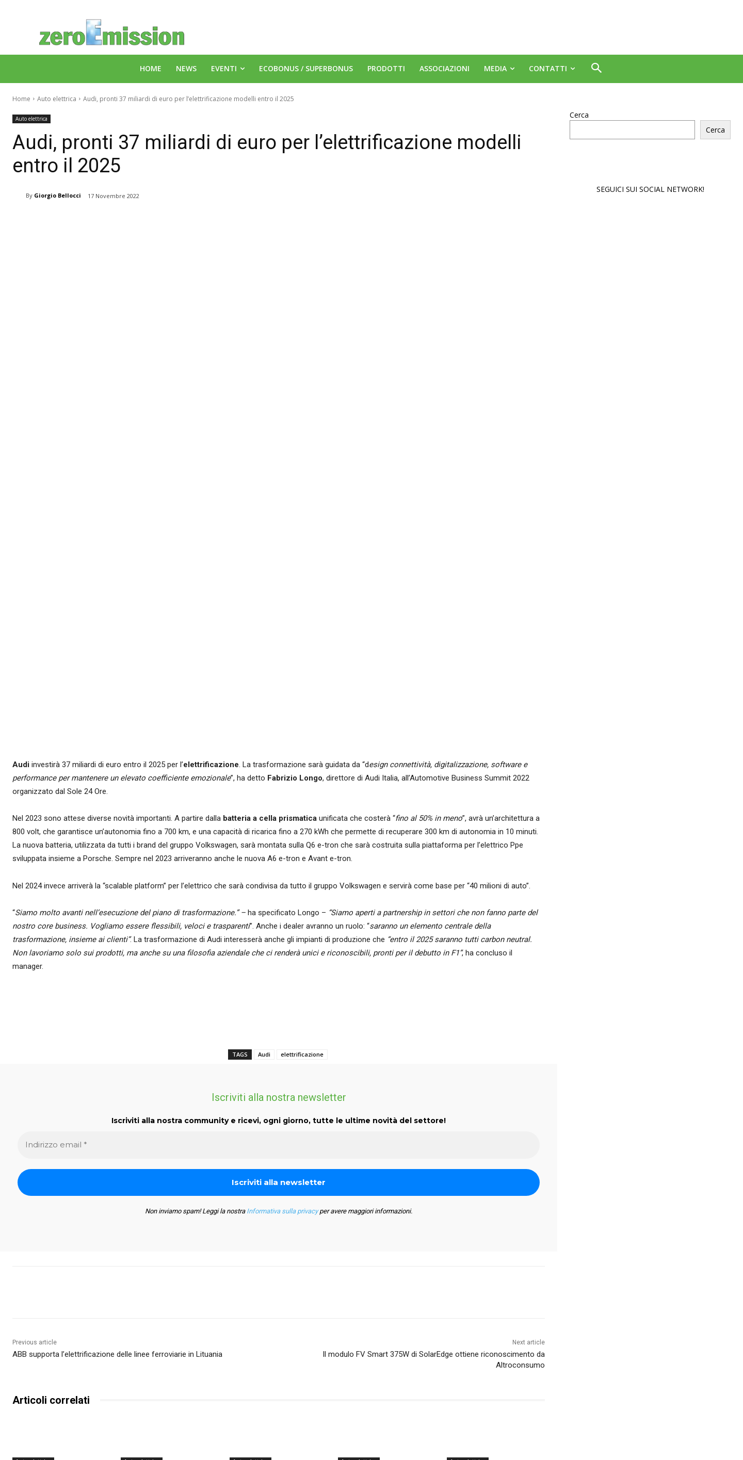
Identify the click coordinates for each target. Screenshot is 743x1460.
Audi (264, 921)
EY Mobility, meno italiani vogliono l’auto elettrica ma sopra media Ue (162, 1353)
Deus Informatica (634, 1450)
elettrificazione (302, 921)
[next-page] (35, 1397)
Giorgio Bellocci (57, 195)
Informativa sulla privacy (282, 1078)
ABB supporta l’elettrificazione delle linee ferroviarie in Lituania (117, 1221)
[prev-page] (18, 1397)
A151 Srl (434, 1439)
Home (21, 98)
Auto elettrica (56, 98)
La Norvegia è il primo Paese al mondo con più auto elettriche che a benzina (277, 1353)
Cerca (579, 115)
